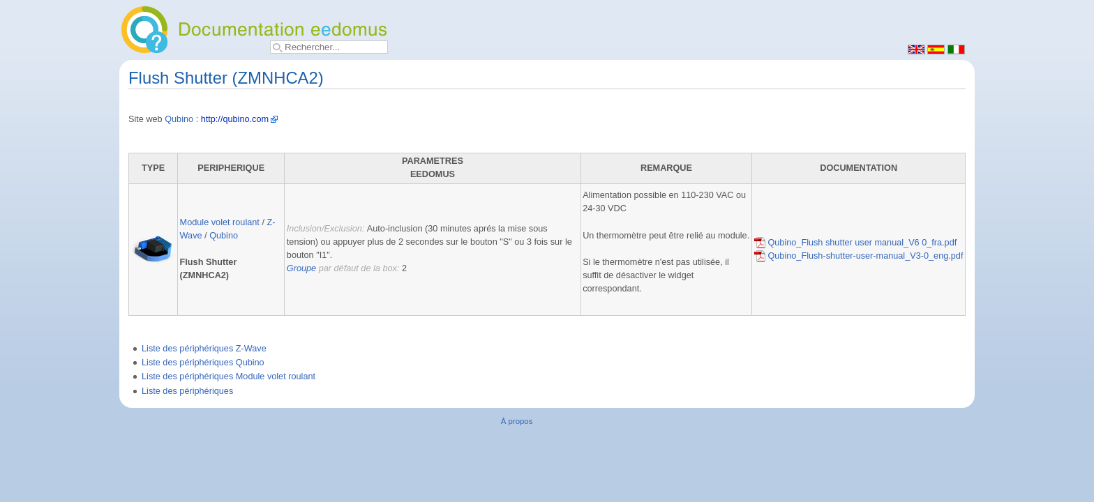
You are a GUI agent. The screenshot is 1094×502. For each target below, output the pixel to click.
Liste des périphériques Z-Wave (204, 348)
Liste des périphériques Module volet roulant (228, 376)
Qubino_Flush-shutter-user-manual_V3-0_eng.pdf (859, 256)
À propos (517, 421)
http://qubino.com (235, 119)
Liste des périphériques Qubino (203, 362)
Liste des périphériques (187, 391)
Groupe (301, 268)
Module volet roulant (220, 222)
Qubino (179, 119)
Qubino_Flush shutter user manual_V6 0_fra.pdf (855, 243)
